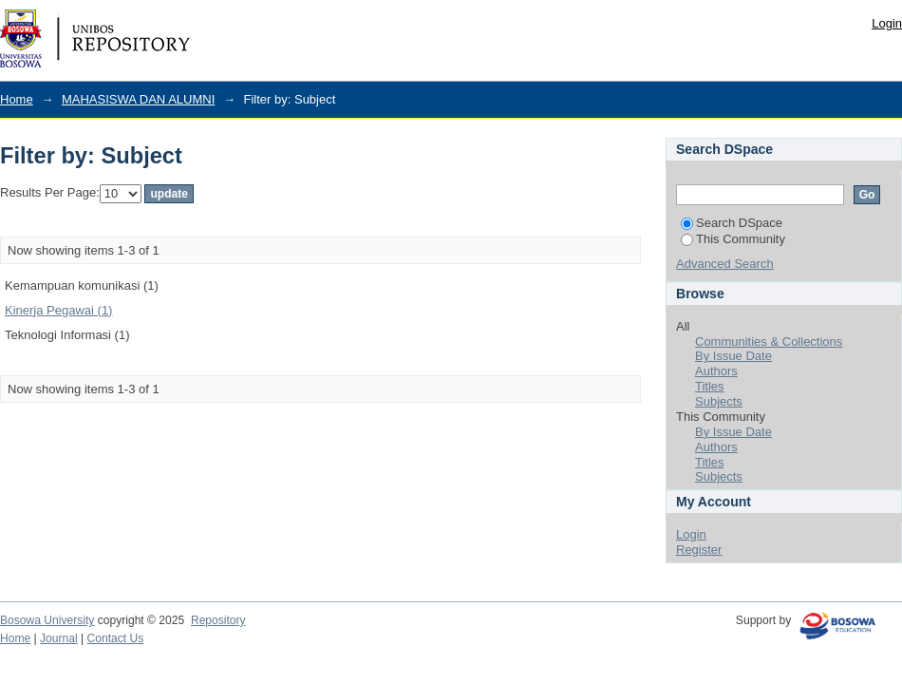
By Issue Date (733, 356)
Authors (716, 371)
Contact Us (115, 638)
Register (699, 549)
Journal (59, 638)
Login (887, 23)
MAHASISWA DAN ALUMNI (138, 99)
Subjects (718, 401)
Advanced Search (725, 263)
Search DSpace (731, 223)
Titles (709, 386)
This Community (733, 239)
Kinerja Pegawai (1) (58, 310)
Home (16, 99)
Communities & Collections (768, 341)
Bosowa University (47, 620)
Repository (218, 620)
